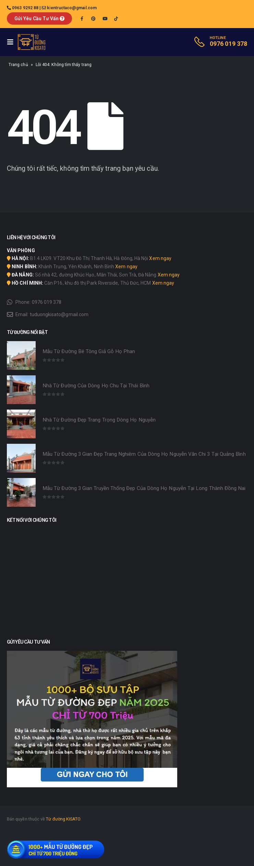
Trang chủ (18, 64)
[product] (21, 355)
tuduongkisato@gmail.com (59, 314)
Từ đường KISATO (63, 819)
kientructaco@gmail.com (72, 7)
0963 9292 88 (25, 7)
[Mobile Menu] (12, 42)
